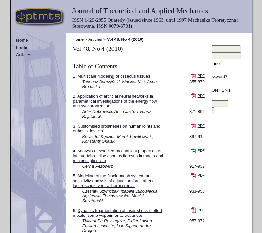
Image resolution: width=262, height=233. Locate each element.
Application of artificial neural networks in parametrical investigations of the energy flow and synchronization (115, 101)
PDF (201, 76)
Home (22, 40)
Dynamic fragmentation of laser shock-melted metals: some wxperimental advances (117, 213)
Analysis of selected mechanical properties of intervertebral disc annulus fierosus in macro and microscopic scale (118, 156)
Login (21, 47)
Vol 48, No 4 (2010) (125, 39)
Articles (24, 54)
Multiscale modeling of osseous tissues (114, 76)
